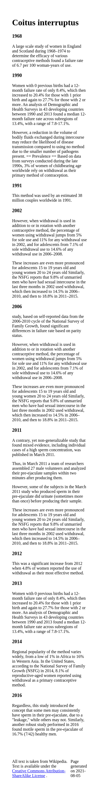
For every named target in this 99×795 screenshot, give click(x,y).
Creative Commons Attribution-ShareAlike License (39, 773)
